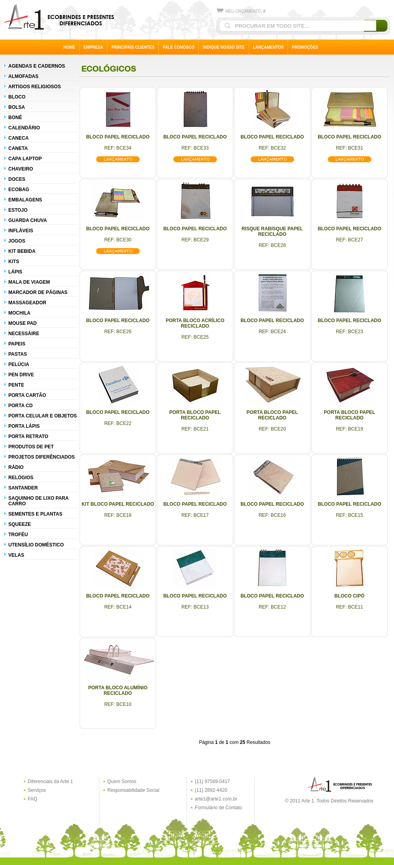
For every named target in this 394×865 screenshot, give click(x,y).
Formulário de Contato (218, 807)
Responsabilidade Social (133, 790)
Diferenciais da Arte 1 (50, 781)
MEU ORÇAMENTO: (241, 11)
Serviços (37, 790)
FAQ (32, 799)
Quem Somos (121, 781)
